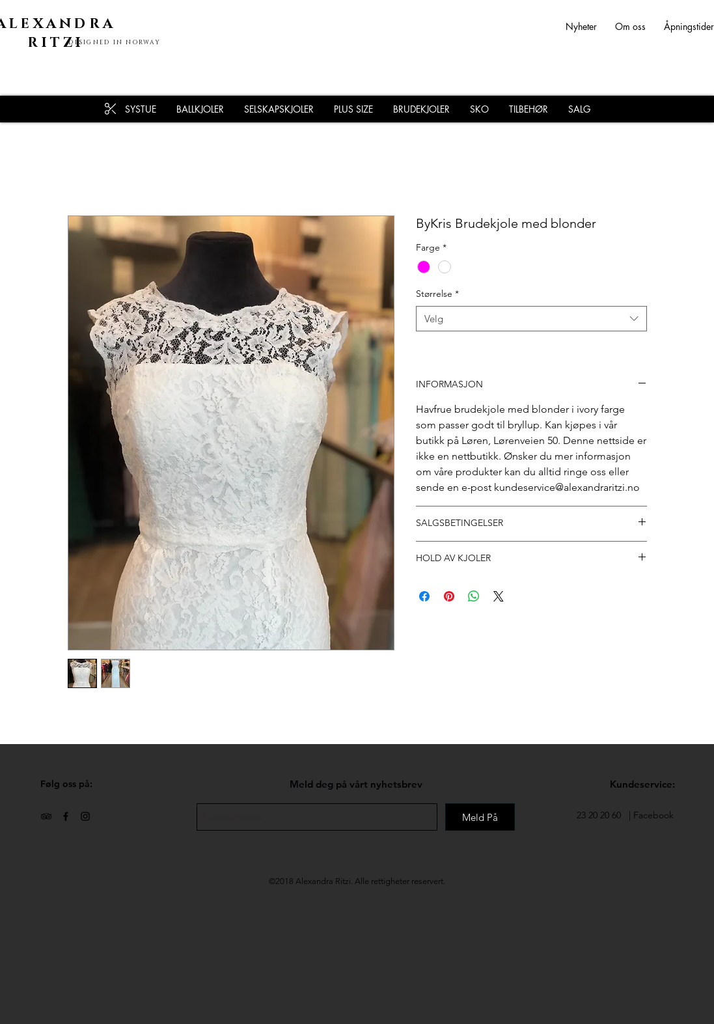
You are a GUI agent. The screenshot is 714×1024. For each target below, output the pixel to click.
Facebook (653, 815)
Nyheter (590, 26)
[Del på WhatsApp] (474, 596)
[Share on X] (498, 596)
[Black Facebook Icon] (66, 816)
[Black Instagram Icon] (85, 816)
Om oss (630, 26)
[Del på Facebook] (424, 596)
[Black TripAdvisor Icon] (46, 816)
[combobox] (531, 318)
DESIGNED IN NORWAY (114, 42)
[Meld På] (480, 817)
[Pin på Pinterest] (449, 596)
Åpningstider (689, 26)
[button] (528, 109)
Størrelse (437, 293)
